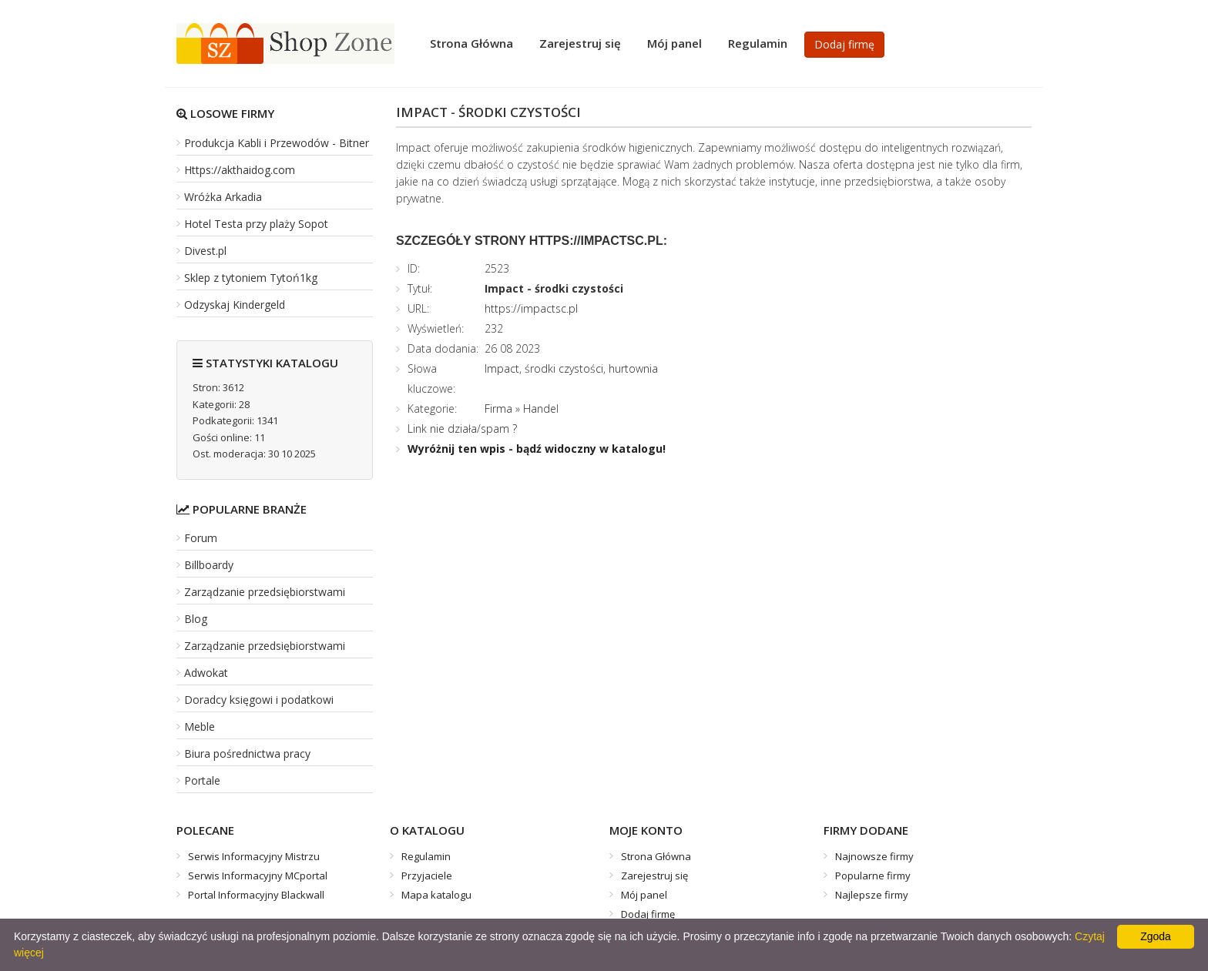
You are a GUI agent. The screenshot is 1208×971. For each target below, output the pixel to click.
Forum (200, 538)
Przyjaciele (426, 875)
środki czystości (564, 368)
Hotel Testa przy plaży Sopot (256, 223)
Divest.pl (205, 250)
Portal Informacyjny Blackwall (256, 895)
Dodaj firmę (844, 44)
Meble (199, 726)
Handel (541, 408)
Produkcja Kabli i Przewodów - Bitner (276, 143)
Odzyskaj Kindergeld (234, 304)
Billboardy (208, 564)
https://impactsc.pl (531, 308)
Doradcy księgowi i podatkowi (259, 699)
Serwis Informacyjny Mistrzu (254, 856)
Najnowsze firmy (874, 856)
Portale (202, 780)
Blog (195, 618)
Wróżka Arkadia (223, 196)
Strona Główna (471, 43)
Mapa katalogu (436, 895)
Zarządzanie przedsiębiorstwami (264, 591)
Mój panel (674, 43)
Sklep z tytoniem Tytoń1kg (250, 277)
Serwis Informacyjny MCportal (257, 875)
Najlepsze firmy (871, 895)
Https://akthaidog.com (239, 169)
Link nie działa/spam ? (462, 428)
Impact (502, 368)
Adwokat (206, 672)
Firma (498, 408)
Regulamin (757, 43)
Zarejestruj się (580, 43)
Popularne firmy (873, 875)
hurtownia (633, 368)
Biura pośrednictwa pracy (247, 753)
